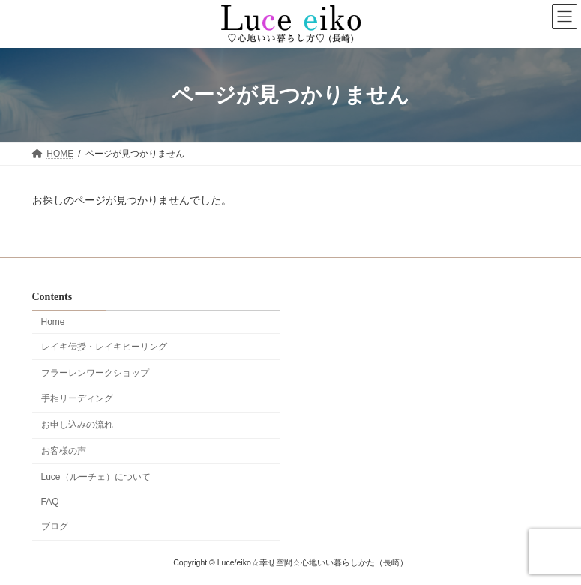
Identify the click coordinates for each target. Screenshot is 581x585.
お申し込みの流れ (77, 424)
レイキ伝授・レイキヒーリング (104, 346)
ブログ (54, 526)
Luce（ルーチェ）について (96, 476)
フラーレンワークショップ (95, 372)
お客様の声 (63, 451)
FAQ (50, 501)
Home (53, 321)
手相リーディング (77, 398)
